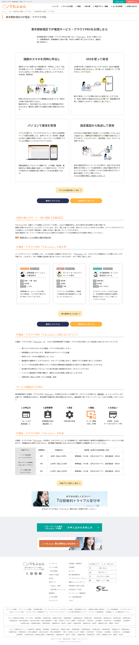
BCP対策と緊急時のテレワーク (78, 612)
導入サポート (103, 572)
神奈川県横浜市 (23, 620)
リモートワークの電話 (24, 609)
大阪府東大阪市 (24, 623)
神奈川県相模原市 (46, 620)
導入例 (86, 6)
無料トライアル (53, 200)
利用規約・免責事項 (75, 563)
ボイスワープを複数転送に (96, 612)
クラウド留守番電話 (112, 609)
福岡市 (111, 623)
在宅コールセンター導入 (17, 612)
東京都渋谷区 (88, 618)
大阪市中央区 (81, 620)
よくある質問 (116, 6)
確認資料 (52, 593)
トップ (54, 6)
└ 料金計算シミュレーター (57, 589)
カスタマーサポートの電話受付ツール (37, 612)
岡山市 (63, 623)
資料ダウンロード (86, 200)
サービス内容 (67, 6)
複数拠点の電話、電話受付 (96, 609)
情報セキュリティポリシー (77, 582)
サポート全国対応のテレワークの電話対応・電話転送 (25, 629)
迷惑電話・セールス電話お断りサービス (117, 612)
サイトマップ (53, 600)
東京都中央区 (47, 618)
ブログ (71, 600)
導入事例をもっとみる (69, 314)
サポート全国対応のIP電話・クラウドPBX (20, 618)
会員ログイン (132, 2)
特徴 (78, 6)
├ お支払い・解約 (55, 586)
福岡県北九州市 (102, 623)
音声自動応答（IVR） (80, 609)
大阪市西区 (98, 620)
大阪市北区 (90, 620)
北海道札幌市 (77, 623)
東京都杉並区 (127, 618)
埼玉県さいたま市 (64, 620)
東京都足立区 (13, 620)
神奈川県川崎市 (34, 620)
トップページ (53, 563)
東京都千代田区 (57, 618)
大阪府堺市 (126, 620)
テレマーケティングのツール (58, 612)
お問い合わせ (131, 6)
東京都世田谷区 (77, 618)
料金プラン (52, 582)
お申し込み (119, 2)
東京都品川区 (107, 618)
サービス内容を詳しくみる (69, 190)
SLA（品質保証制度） (76, 597)
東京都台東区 (98, 618)
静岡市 (73, 620)
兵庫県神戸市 (56, 623)
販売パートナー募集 (103, 580)
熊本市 (117, 623)
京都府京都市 (46, 623)
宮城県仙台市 (87, 623)
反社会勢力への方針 (75, 589)
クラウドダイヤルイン (126, 609)
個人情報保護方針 (74, 575)
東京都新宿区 (67, 618)
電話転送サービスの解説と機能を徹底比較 (35, 237)
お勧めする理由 (54, 575)
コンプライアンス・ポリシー (78, 578)
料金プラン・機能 (100, 6)
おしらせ (71, 571)
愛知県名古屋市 (35, 623)
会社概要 (71, 567)
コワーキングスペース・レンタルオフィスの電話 (58, 609)
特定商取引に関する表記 (76, 586)
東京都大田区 (117, 618)
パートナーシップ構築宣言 (77, 593)
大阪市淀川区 (107, 620)
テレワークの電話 (11, 609)
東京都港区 (38, 618)
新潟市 (94, 623)
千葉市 (55, 620)
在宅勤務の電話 (37, 609)
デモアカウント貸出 (103, 576)
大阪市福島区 (117, 620)
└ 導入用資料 (53, 571)
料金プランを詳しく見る (69, 483)
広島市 (69, 623)
